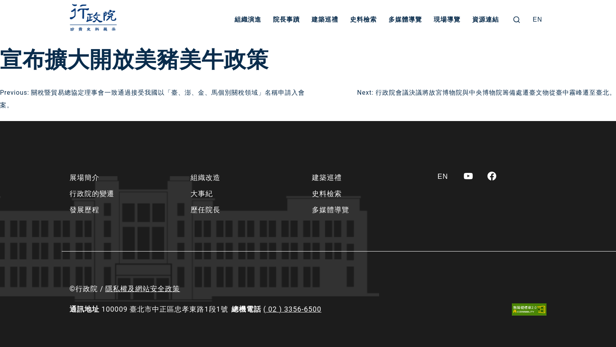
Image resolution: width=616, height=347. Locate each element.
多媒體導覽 (405, 19)
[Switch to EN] (537, 19)
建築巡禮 (325, 19)
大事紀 (202, 193)
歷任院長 (205, 210)
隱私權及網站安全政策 (142, 289)
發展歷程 (84, 210)
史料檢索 (363, 19)
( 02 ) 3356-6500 (292, 309)
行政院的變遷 (92, 193)
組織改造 (205, 177)
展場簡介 (84, 177)
